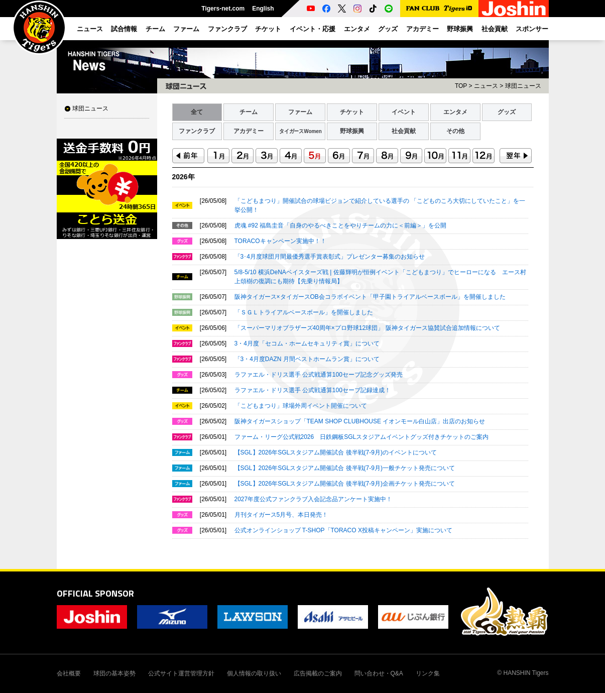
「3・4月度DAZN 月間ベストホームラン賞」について (307, 359)
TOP (461, 85)
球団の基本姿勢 (114, 673)
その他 (455, 131)
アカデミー (248, 131)
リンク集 (428, 673)
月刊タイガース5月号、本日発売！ (281, 514)
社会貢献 (404, 131)
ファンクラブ (197, 131)
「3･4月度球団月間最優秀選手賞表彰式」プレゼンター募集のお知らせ (329, 256)
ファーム (300, 112)
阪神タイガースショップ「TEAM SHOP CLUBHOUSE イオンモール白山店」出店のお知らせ (360, 421)
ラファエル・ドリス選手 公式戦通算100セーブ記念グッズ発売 (318, 374)
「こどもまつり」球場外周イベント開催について (300, 405)
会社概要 (69, 673)
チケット (352, 112)
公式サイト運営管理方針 (181, 673)
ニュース (486, 85)
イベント (404, 112)
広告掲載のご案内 (318, 673)
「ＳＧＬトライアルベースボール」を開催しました (303, 312)
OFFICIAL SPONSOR (95, 593)
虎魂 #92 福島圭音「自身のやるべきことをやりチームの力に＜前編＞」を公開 (340, 225)
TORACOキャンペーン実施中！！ (280, 241)
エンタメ (455, 112)
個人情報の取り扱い (254, 673)
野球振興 (352, 131)
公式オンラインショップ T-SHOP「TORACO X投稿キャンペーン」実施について (343, 530)
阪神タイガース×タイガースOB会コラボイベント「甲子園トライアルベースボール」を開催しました (370, 296)
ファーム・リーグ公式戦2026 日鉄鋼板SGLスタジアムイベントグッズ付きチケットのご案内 (361, 436)
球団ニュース (90, 108)
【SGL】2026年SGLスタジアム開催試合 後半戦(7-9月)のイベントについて (335, 452)
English (263, 8)
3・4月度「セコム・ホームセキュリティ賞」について (307, 343)
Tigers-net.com (223, 8)
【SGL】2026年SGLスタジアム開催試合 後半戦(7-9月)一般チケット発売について (344, 468)
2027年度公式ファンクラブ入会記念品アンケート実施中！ (313, 499)
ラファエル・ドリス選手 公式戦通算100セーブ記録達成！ (312, 390)
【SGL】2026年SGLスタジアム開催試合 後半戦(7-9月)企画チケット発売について (344, 483)
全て (197, 112)
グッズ (507, 112)
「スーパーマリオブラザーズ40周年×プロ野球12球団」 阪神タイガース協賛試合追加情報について (367, 327)
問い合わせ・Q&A (378, 673)
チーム (248, 112)
